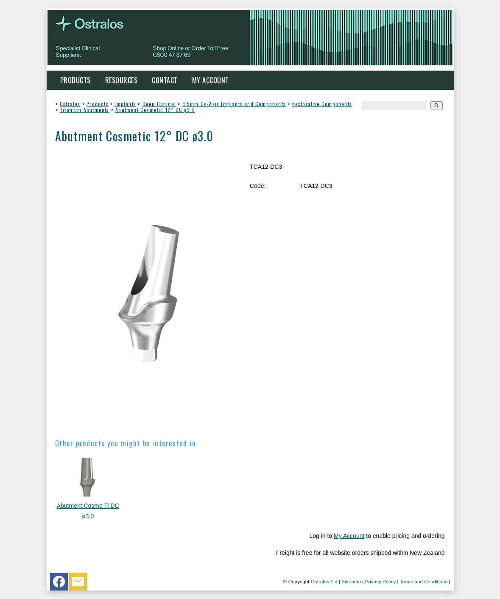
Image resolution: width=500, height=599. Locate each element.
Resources (121, 80)
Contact (165, 80)
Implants (125, 103)
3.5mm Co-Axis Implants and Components (234, 103)
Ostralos (70, 103)
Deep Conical (159, 103)
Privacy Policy (380, 581)
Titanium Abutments (84, 109)
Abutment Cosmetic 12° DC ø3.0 (155, 109)
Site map (351, 581)
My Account (210, 80)
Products (75, 80)
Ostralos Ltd (324, 581)
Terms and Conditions (423, 581)
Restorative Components (322, 103)
